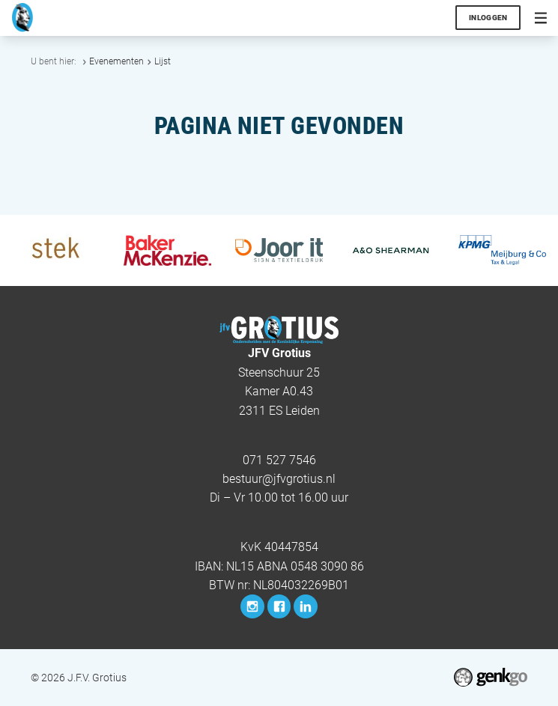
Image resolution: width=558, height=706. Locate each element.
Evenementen (116, 61)
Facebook (279, 606)
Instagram (252, 606)
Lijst (162, 61)
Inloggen (488, 17)
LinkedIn (306, 606)
